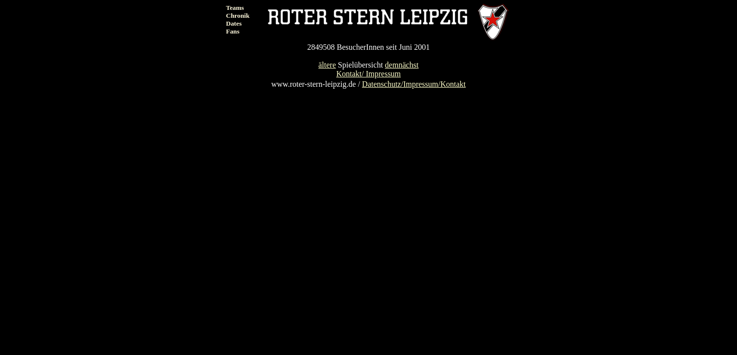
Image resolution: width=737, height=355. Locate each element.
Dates (234, 23)
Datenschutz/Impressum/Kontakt (414, 84)
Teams (235, 7)
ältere (327, 65)
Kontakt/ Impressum (368, 74)
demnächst (401, 65)
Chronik (238, 15)
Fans (232, 31)
